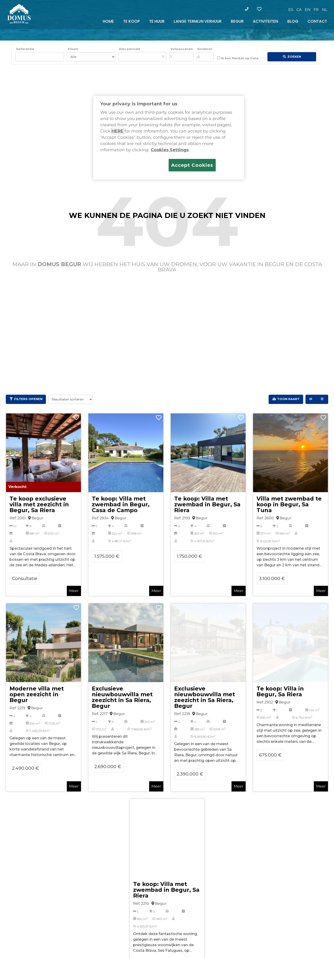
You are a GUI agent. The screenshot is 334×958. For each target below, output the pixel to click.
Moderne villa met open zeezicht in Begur (37, 694)
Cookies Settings (170, 149)
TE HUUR (156, 21)
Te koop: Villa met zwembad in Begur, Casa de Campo (121, 504)
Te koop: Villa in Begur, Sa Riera (280, 691)
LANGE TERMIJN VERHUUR (198, 21)
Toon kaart (288, 399)
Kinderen (204, 49)
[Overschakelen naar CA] (299, 9)
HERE (117, 131)
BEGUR (237, 21)
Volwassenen (181, 49)
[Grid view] (311, 399)
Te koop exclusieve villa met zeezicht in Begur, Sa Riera (39, 504)
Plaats (73, 49)
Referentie (25, 49)
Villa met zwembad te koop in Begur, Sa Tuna (289, 504)
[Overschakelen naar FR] (316, 9)
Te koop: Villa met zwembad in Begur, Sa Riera (207, 504)
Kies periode (129, 49)
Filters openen (28, 399)
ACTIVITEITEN (265, 21)
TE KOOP (131, 21)
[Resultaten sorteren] (70, 399)
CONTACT (317, 21)
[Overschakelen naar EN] (307, 9)
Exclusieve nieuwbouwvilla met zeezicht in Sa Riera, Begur (122, 697)
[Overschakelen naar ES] (291, 9)
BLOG (292, 21)
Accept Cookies (192, 165)
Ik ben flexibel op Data (237, 58)
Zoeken (294, 56)
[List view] (322, 399)
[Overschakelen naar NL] (324, 9)
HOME (108, 21)
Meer (74, 591)
